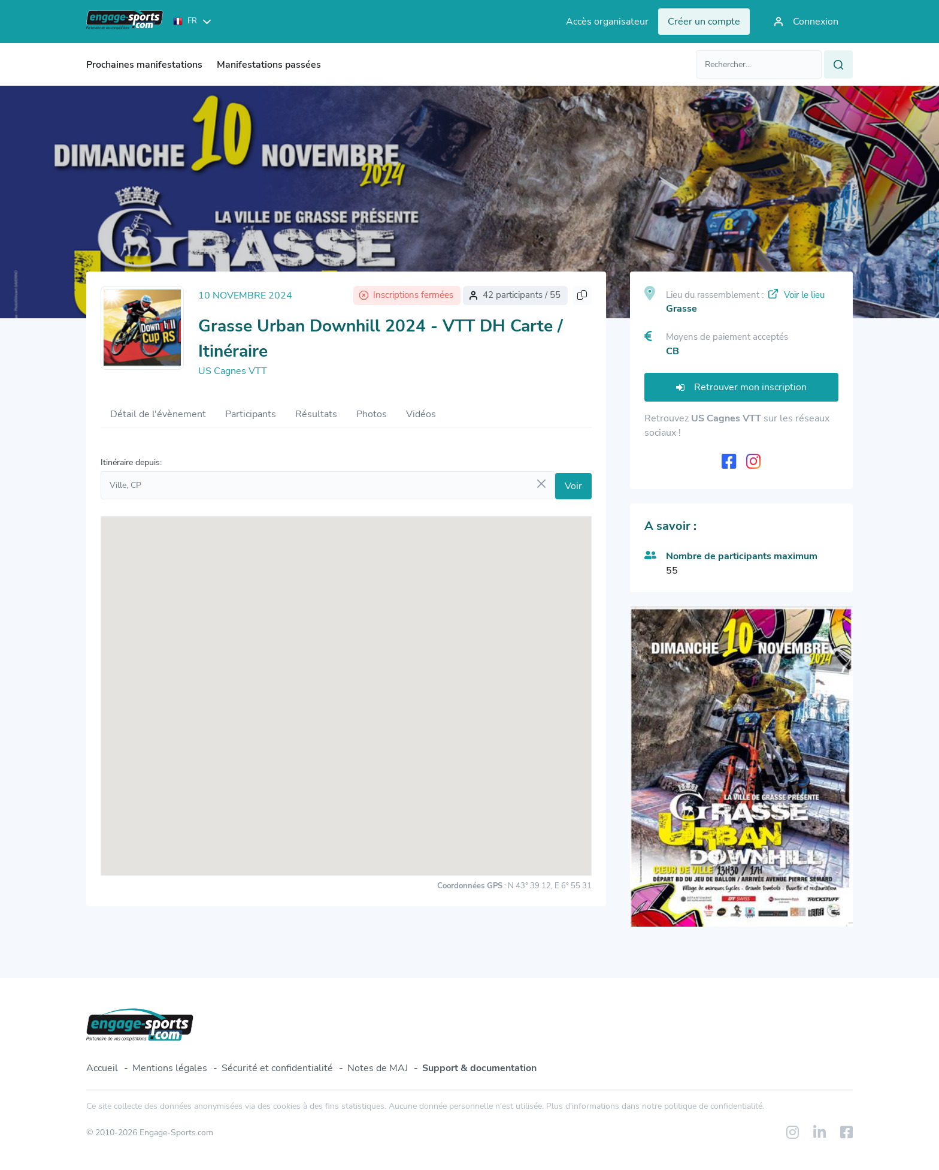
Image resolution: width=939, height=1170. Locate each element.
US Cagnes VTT (232, 371)
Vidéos (421, 414)
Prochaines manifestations (144, 64)
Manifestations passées (269, 64)
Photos (371, 414)
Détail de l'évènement (158, 414)
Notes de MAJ (377, 1068)
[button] (346, 685)
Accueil (102, 1068)
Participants (250, 414)
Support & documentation (479, 1068)
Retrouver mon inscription (741, 387)
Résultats (316, 414)
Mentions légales (169, 1068)
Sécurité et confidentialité (277, 1068)
